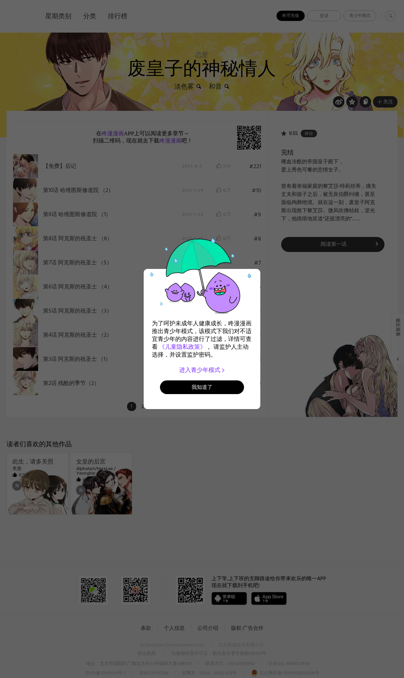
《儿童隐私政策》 (182, 347)
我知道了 (202, 387)
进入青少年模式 (202, 370)
